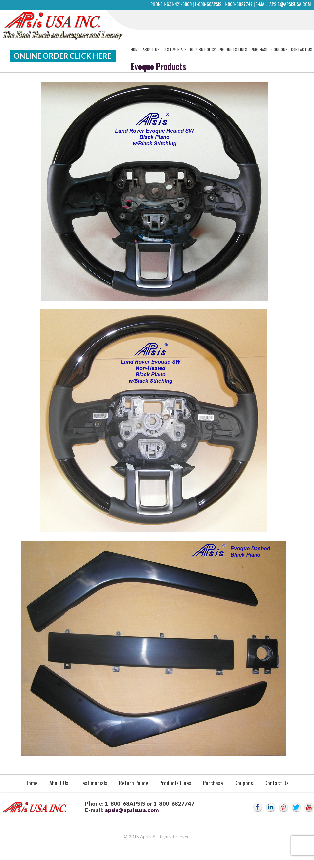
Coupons (279, 49)
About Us (151, 49)
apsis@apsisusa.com (290, 3)
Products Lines (233, 49)
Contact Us (301, 49)
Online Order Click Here (63, 55)
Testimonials (175, 49)
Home (135, 49)
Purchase (259, 49)
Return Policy (203, 49)
